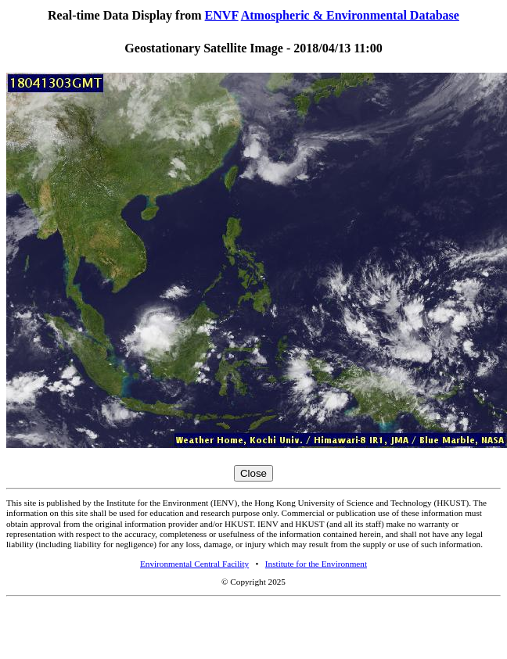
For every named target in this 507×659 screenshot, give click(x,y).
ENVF (222, 15)
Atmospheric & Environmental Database (350, 15)
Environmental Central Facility (194, 563)
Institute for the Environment (316, 563)
